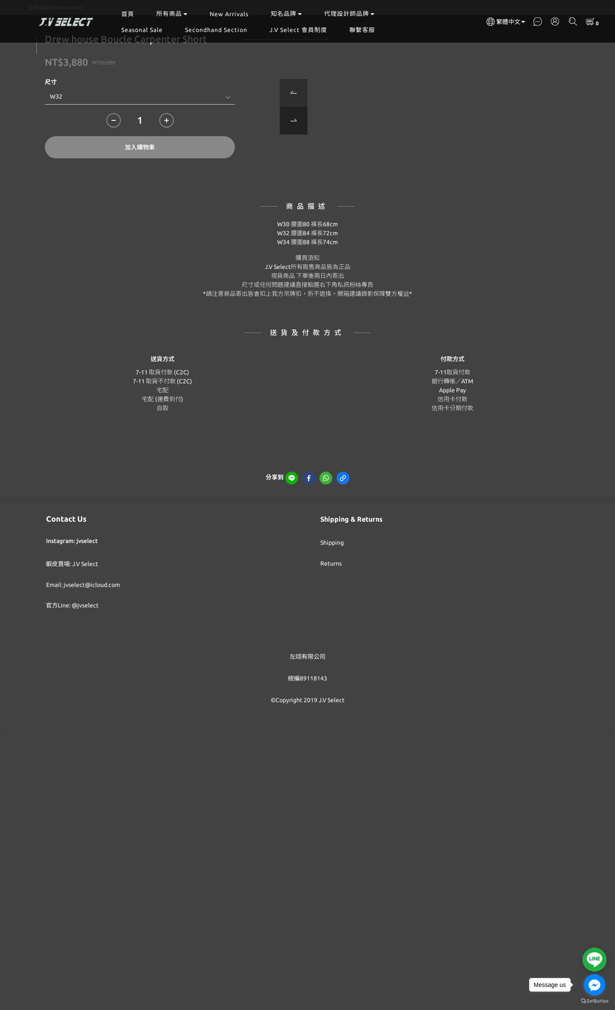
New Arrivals (229, 14)
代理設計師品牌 (349, 13)
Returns (331, 606)
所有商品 (171, 13)
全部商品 (38, 50)
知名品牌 (286, 13)
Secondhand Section (216, 29)
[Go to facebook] (594, 984)
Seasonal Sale (142, 29)
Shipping (332, 585)
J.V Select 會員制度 (298, 29)
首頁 (127, 14)
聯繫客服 (362, 29)
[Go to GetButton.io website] (594, 1001)
